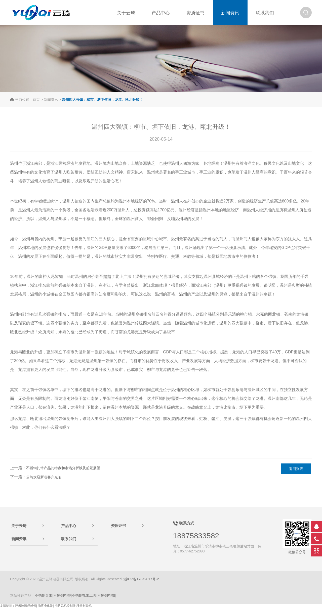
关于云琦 (18, 526)
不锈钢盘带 (43, 595)
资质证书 (118, 526)
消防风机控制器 (65, 605)
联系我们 (68, 539)
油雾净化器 (45, 605)
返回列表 (296, 469)
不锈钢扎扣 (106, 595)
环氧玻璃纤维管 (25, 605)
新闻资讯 (51, 100)
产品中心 (68, 526)
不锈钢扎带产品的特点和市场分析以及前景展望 (63, 468)
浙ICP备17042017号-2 (141, 579)
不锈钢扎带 (62, 595)
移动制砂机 (84, 605)
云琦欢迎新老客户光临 (43, 477)
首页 (36, 100)
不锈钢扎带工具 (84, 595)
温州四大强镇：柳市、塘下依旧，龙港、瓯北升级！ (102, 100)
